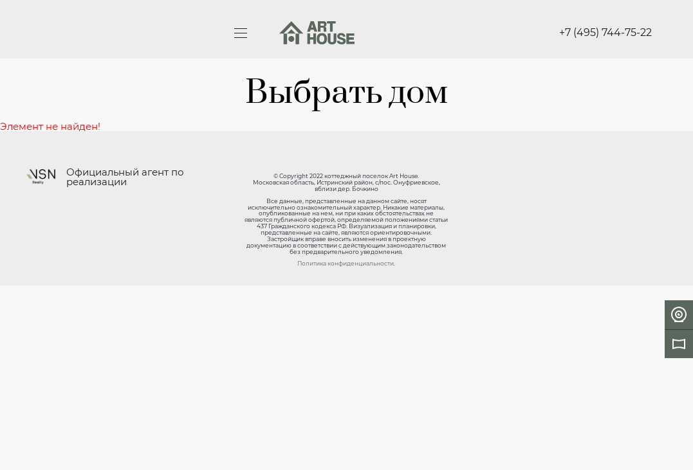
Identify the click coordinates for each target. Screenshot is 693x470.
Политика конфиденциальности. (346, 263)
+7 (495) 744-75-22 (605, 33)
